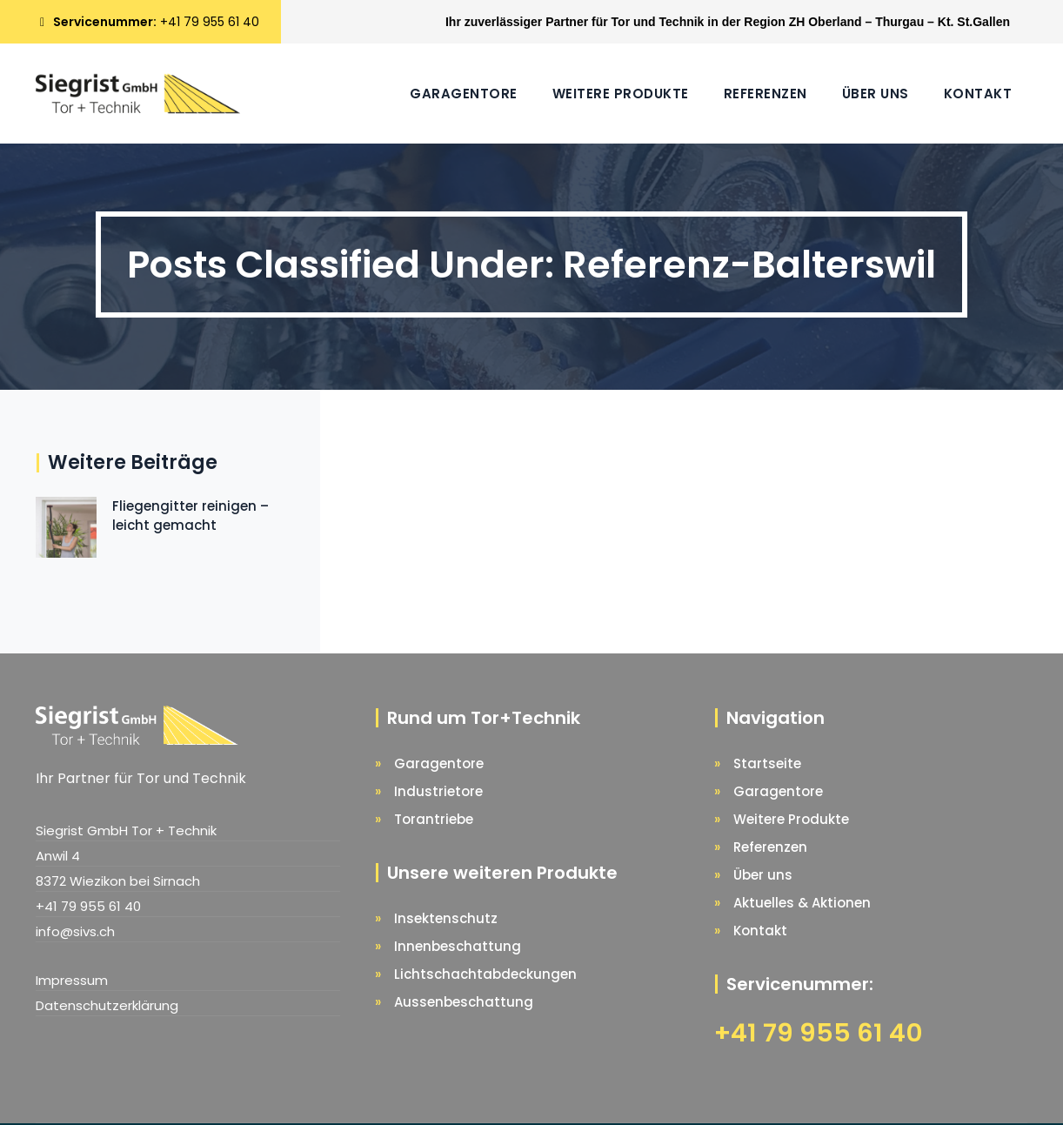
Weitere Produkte (620, 93)
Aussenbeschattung (463, 1002)
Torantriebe (433, 819)
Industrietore (438, 791)
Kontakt (978, 93)
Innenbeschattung (457, 946)
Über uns (875, 93)
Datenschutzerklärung (107, 1005)
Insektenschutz (446, 918)
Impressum (72, 980)
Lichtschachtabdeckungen (485, 974)
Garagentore (464, 93)
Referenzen (765, 93)
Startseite (767, 763)
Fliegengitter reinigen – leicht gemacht (190, 515)
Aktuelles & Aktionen (802, 903)
